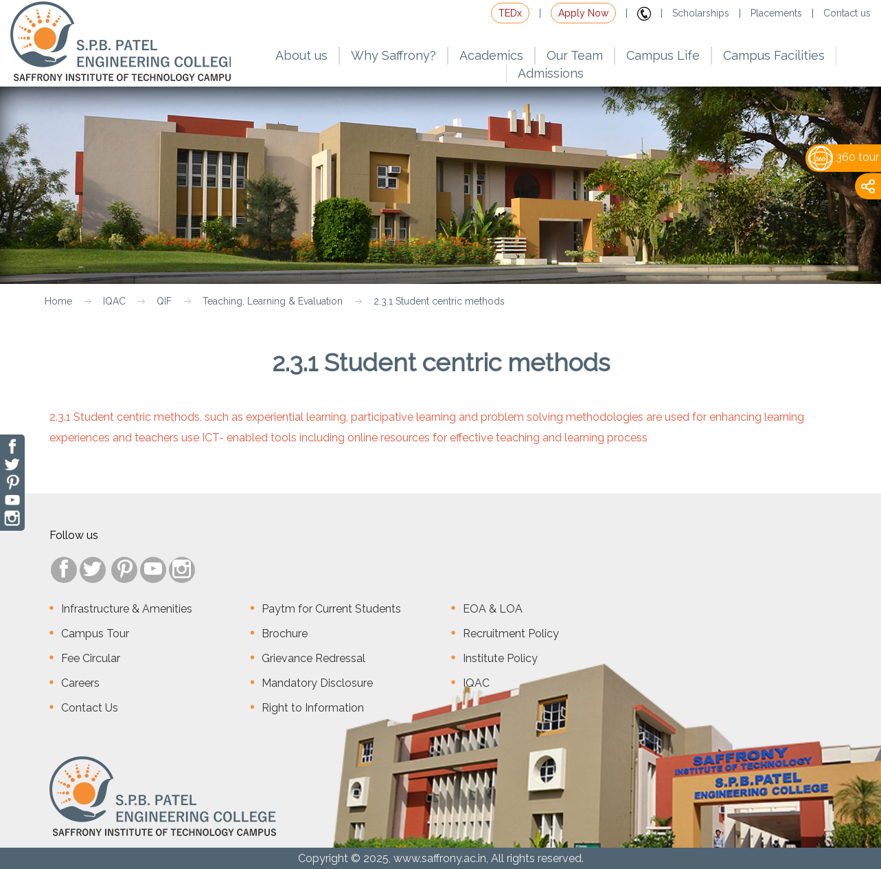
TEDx (510, 13)
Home (58, 301)
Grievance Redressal (313, 658)
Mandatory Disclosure (317, 683)
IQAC (114, 301)
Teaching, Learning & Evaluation (273, 301)
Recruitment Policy (511, 633)
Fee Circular (90, 658)
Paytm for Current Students (331, 608)
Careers (80, 683)
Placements (776, 13)
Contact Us (89, 707)
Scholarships (700, 13)
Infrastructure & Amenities (126, 608)
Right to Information (313, 707)
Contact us (847, 13)
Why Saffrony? (393, 55)
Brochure (285, 633)
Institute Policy (500, 658)
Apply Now (583, 13)
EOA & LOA (493, 608)
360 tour (843, 157)
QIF (164, 301)
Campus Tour (95, 633)
